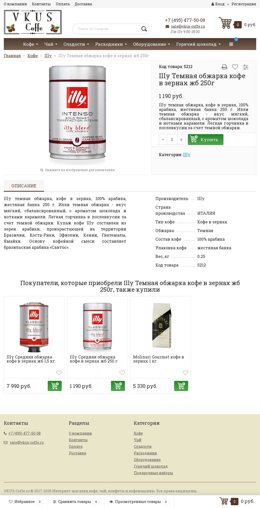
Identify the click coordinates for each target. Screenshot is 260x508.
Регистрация (244, 4)
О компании (15, 4)
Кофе (28, 44)
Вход (218, 4)
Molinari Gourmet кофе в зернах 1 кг (158, 359)
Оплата (63, 4)
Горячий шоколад (196, 44)
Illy (48, 55)
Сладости (74, 44)
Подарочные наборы (153, 472)
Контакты (41, 4)
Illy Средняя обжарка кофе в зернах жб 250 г (94, 359)
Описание (23, 185)
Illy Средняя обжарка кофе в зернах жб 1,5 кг (31, 359)
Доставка (83, 4)
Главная (12, 55)
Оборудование (149, 44)
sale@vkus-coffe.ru (188, 26)
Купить (209, 139)
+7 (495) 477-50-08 (185, 20)
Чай (48, 44)
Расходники (109, 44)
